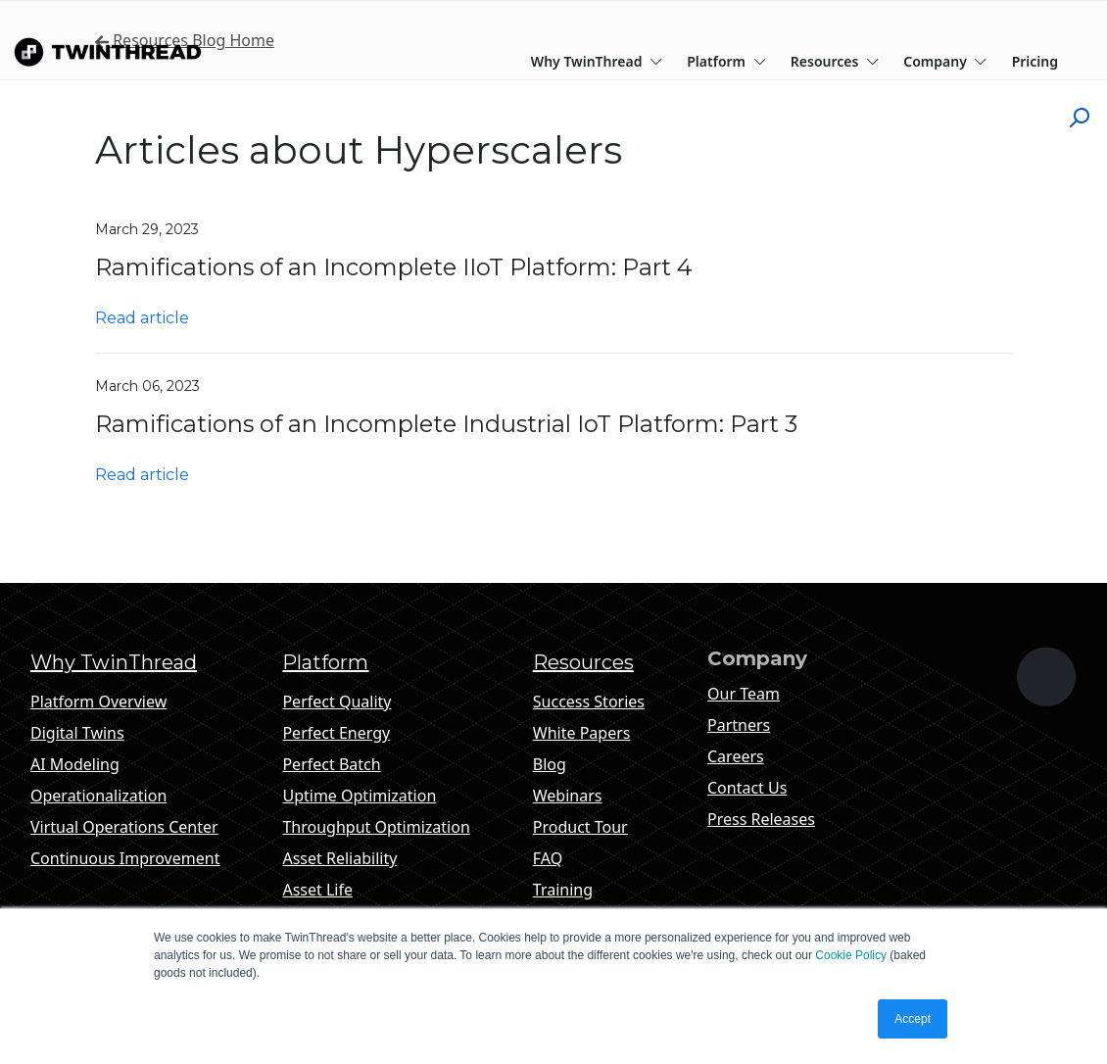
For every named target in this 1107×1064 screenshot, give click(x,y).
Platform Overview (98, 701)
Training (563, 889)
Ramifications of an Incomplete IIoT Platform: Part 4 (394, 267)
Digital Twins (77, 733)
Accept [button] (912, 1019)
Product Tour (580, 827)
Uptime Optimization (359, 795)
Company (945, 61)
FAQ (547, 858)
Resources (835, 61)
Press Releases (761, 819)
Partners (738, 725)
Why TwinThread (597, 61)
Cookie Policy (851, 955)
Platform (726, 61)
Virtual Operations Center (124, 827)
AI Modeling (75, 764)
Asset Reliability (339, 858)
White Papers (582, 733)
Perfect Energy (336, 733)
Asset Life (317, 889)
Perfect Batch (331, 764)
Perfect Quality (336, 701)
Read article (142, 318)
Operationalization (98, 795)
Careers (735, 756)
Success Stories (589, 701)
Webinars (567, 795)
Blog (549, 764)
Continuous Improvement (124, 858)
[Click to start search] (1087, 116)
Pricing (1035, 61)
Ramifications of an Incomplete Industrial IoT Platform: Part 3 (446, 424)
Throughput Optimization (375, 827)
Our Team (743, 693)
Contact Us (747, 787)
